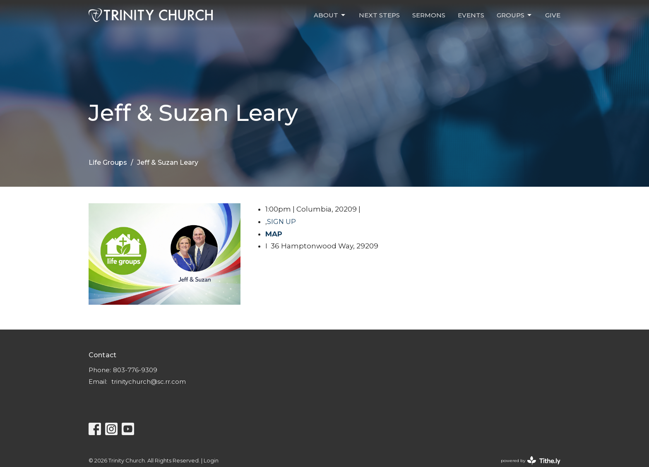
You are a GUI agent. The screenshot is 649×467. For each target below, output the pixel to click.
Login (211, 460)
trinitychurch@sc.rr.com (148, 381)
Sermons (428, 15)
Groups (515, 15)
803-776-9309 (135, 370)
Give (552, 15)
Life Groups (108, 162)
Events (471, 15)
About (330, 15)
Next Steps (379, 15)
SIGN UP (281, 222)
